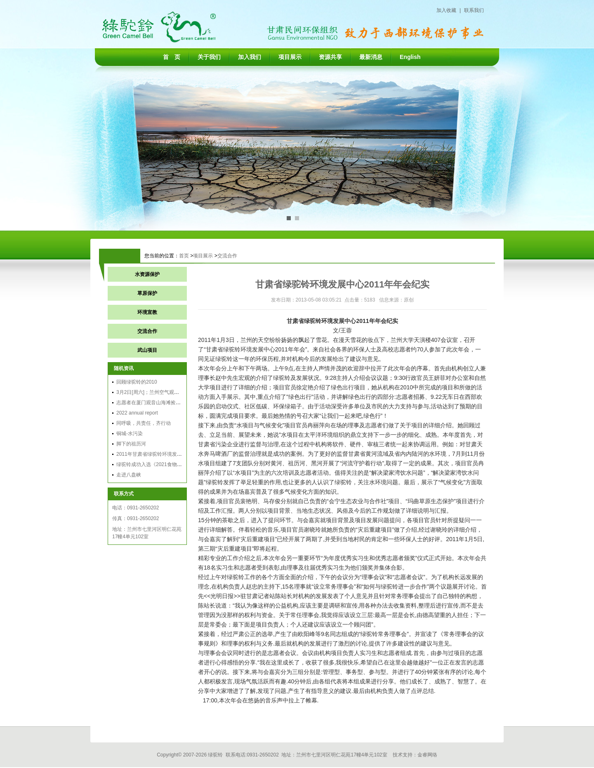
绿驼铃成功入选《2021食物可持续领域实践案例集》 (173, 464)
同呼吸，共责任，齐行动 (143, 423)
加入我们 (249, 57)
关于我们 (209, 57)
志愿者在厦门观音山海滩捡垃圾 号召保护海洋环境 (171, 402)
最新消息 (370, 57)
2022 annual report (137, 413)
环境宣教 (147, 312)
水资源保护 (147, 274)
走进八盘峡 (128, 475)
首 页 (171, 57)
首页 (184, 256)
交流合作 (227, 256)
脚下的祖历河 (131, 444)
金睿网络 (427, 755)
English (410, 57)
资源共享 (330, 57)
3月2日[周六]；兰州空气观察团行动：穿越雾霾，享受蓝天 (179, 392)
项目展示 (290, 57)
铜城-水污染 (129, 433)
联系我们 (474, 10)
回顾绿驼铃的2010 (136, 382)
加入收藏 (446, 10)
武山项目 (147, 350)
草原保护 (147, 293)
